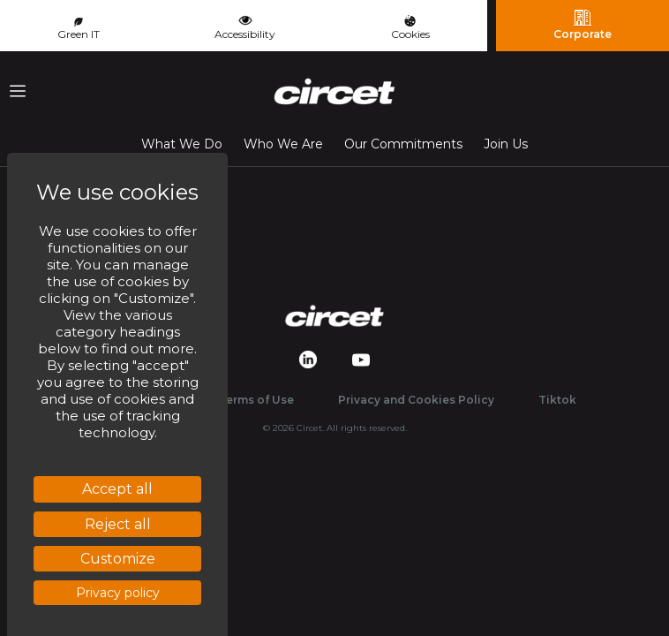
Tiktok (557, 399)
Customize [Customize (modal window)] (117, 558)
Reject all (118, 524)
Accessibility (244, 26)
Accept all (117, 489)
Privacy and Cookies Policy (416, 399)
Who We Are (283, 144)
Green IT (78, 29)
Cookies (410, 28)
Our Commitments (403, 144)
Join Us (506, 144)
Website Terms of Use (231, 399)
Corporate (582, 25)
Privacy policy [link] (118, 593)
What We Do (181, 144)
